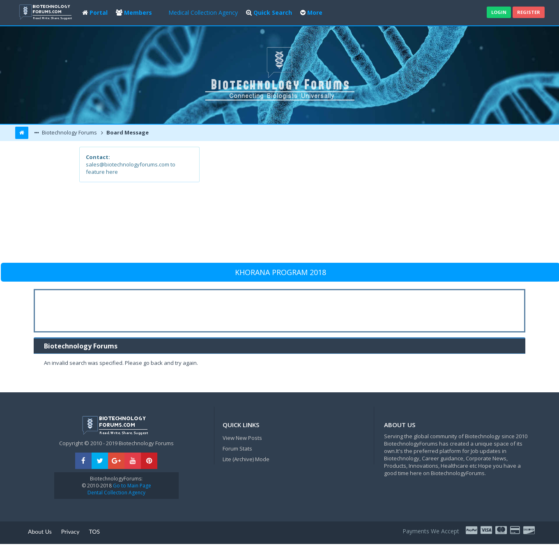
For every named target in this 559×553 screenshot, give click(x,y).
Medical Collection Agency (203, 12)
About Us (40, 531)
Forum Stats (237, 448)
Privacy (70, 531)
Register (528, 12)
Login (498, 12)
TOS (94, 531)
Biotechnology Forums (69, 132)
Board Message (127, 132)
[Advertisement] (340, 204)
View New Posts (242, 437)
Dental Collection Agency (116, 492)
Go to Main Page (131, 485)
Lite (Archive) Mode (246, 459)
